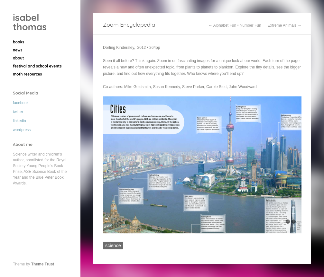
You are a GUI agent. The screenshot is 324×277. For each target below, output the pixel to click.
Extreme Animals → (284, 25)
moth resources (27, 74)
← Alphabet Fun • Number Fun (234, 25)
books (18, 42)
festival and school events (37, 66)
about (18, 58)
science (113, 245)
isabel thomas (30, 22)
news (17, 50)
